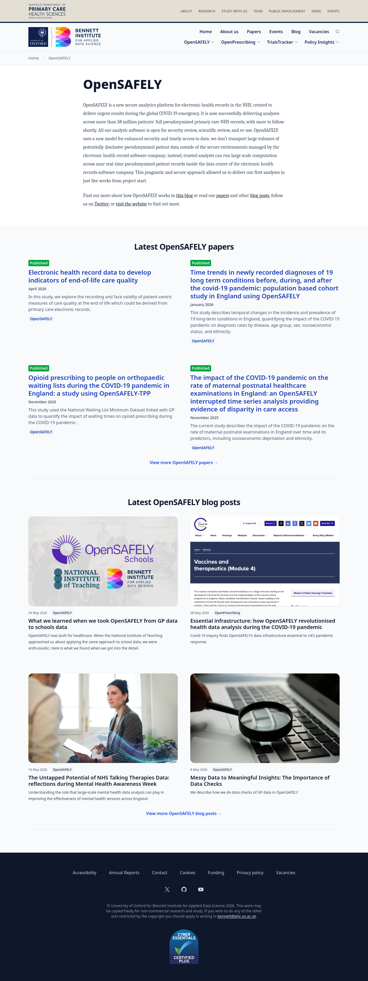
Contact (159, 873)
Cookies (187, 873)
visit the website (131, 204)
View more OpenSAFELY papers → (184, 462)
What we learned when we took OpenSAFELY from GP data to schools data (103, 624)
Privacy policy (250, 873)
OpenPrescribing (240, 42)
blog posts (259, 195)
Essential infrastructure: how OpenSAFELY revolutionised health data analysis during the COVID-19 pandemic (262, 624)
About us (229, 31)
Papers (254, 31)
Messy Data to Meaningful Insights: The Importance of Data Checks (260, 780)
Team (258, 11)
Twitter (102, 204)
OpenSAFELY (199, 42)
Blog (295, 31)
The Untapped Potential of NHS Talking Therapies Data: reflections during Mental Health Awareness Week (98, 780)
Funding (216, 873)
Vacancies (319, 31)
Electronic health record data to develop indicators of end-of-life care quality (89, 276)
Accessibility (84, 873)
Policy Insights (322, 42)
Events (333, 11)
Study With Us (234, 11)
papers (222, 195)
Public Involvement (287, 11)
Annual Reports (124, 873)
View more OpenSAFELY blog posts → (184, 813)
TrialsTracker (283, 42)
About (186, 11)
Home (206, 31)
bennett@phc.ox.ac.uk (237, 916)
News (316, 11)
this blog (184, 195)
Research (206, 11)
